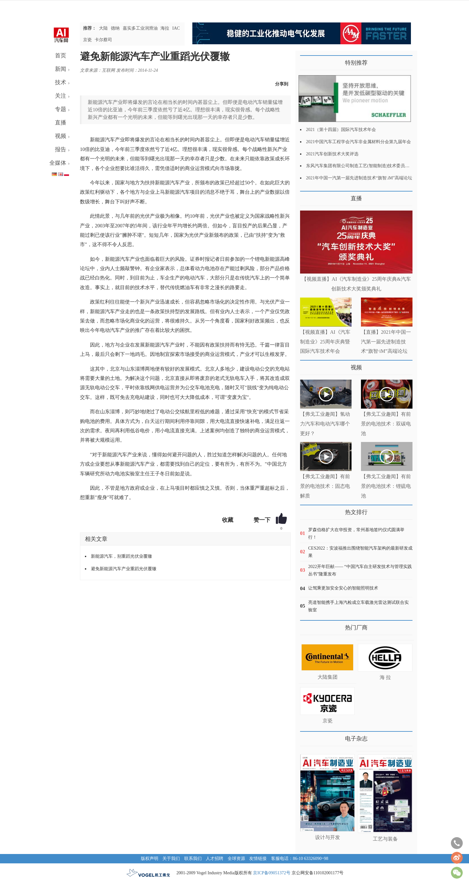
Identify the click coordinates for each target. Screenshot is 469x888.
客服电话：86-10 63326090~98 (299, 858)
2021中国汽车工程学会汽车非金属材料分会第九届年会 (358, 141)
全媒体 (57, 163)
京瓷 (87, 39)
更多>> (306, 196)
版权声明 (149, 858)
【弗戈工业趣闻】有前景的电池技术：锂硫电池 (386, 486)
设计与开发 (327, 837)
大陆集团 (328, 677)
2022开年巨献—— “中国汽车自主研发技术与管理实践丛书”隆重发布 (360, 570)
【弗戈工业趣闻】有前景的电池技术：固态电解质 (325, 486)
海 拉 (385, 677)
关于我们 (171, 858)
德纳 (115, 28)
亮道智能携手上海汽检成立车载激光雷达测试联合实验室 (358, 606)
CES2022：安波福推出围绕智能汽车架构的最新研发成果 (360, 552)
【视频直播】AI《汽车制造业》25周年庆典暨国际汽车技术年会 (325, 341)
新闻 (60, 69)
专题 (60, 109)
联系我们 (193, 858)
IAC (176, 28)
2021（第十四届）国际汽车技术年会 (341, 129)
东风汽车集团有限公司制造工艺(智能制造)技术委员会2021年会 (366, 165)
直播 (60, 122)
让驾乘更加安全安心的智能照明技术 (343, 588)
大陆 (103, 28)
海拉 (164, 28)
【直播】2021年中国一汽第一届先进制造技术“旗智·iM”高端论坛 (386, 341)
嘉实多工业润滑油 (140, 28)
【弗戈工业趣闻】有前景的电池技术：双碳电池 (386, 423)
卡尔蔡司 (103, 39)
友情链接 (258, 858)
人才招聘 (214, 858)
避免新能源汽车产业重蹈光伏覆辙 (123, 568)
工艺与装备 (385, 839)
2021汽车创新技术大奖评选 (332, 154)
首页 (60, 55)
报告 (60, 149)
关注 (60, 96)
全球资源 (236, 858)
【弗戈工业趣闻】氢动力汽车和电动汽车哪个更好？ (325, 423)
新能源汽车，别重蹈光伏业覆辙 (121, 556)
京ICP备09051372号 (271, 873)
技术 (60, 82)
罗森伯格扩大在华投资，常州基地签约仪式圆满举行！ (356, 533)
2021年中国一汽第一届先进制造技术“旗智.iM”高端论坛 (359, 178)
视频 (60, 136)
